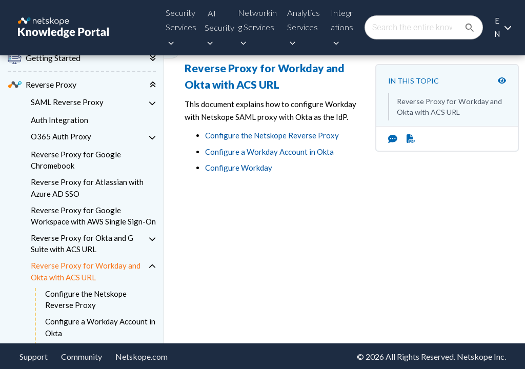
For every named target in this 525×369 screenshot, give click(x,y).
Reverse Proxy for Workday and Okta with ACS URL (85, 271)
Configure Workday (238, 167)
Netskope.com (141, 356)
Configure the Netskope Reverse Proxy (86, 299)
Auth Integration (59, 120)
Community (81, 356)
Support (33, 356)
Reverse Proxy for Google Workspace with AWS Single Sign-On (93, 216)
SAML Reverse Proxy (67, 102)
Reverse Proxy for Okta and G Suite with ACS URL (82, 243)
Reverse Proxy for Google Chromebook (76, 160)
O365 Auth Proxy (61, 136)
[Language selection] (503, 27)
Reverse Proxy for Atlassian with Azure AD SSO (87, 187)
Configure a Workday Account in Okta (100, 327)
